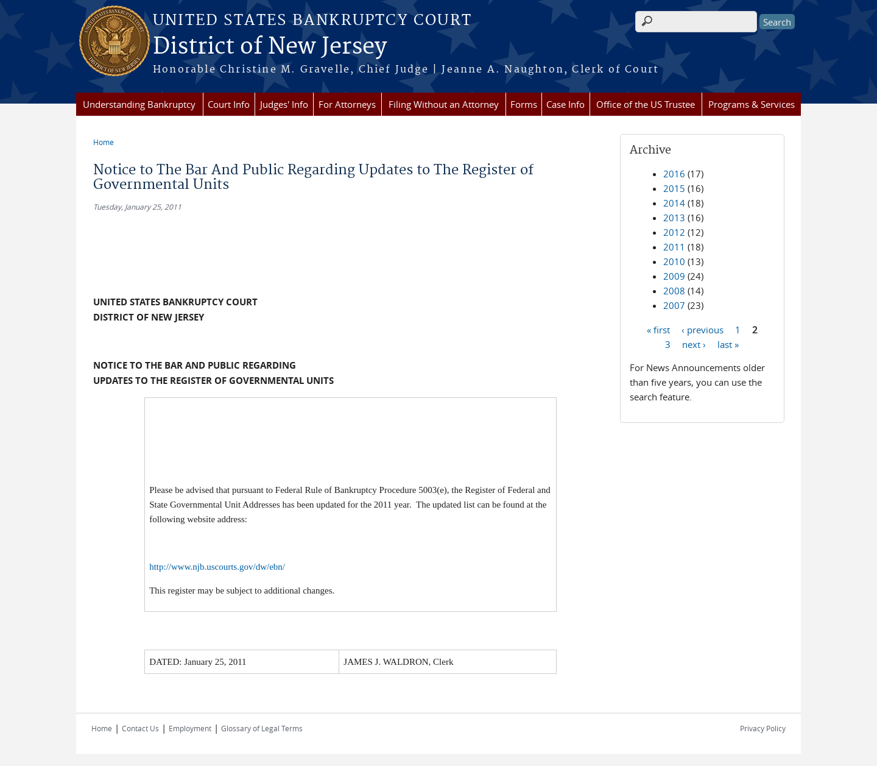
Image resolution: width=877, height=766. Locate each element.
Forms (523, 104)
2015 (674, 188)
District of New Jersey (270, 47)
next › (694, 344)
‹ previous (703, 329)
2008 (674, 291)
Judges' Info (284, 104)
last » (728, 344)
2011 (674, 247)
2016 (674, 174)
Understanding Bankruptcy (139, 104)
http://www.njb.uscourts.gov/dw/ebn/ (217, 567)
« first (658, 329)
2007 (674, 305)
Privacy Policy (763, 728)
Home (103, 142)
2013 (674, 217)
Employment (190, 728)
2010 (674, 261)
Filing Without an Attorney (444, 104)
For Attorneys (347, 104)
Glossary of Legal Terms (262, 728)
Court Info (229, 104)
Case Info (565, 104)
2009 (674, 276)
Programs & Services (751, 104)
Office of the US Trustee (645, 104)
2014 (674, 203)
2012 (674, 232)
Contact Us (140, 728)
